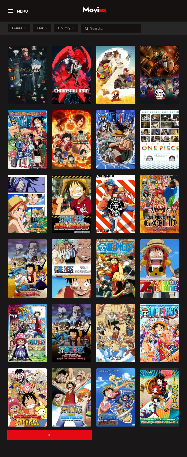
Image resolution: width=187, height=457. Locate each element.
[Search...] (113, 28)
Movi (94, 8)
